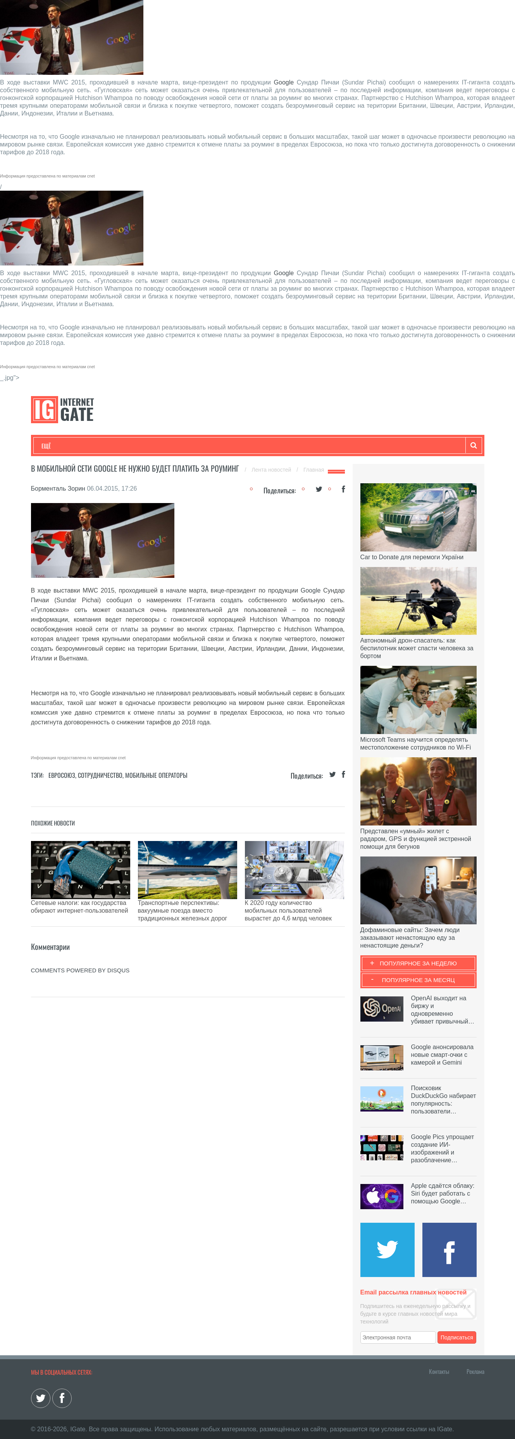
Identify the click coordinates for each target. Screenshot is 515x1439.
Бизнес (137, 445)
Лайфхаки (203, 445)
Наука (168, 445)
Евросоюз (61, 775)
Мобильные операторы (156, 775)
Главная (313, 470)
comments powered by (80, 951)
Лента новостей (272, 470)
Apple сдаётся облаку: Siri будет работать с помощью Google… (443, 1193)
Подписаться (457, 1337)
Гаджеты (276, 445)
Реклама (475, 1371)
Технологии (55, 445)
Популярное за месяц (418, 980)
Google (284, 82)
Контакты (439, 1371)
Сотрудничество (100, 775)
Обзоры (240, 445)
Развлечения (97, 445)
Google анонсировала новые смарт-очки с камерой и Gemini (442, 1055)
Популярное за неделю (418, 963)
